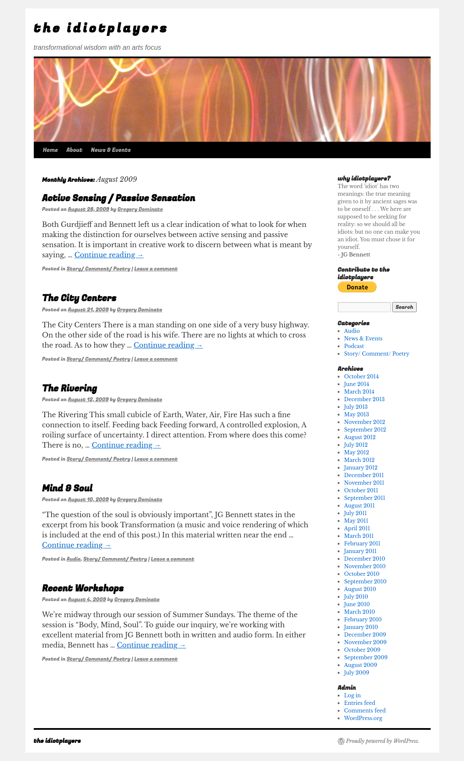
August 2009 (360, 665)
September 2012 (365, 429)
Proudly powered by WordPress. (382, 741)
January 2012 (360, 467)
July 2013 (356, 407)
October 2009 (362, 650)
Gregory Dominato (140, 209)
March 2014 (359, 392)
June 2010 (357, 604)
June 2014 (356, 384)
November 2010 (364, 566)
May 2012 (356, 452)
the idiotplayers (101, 28)
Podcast (354, 346)
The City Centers (79, 298)
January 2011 (360, 551)
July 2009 (356, 672)
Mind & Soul (67, 488)
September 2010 (365, 581)
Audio (74, 559)
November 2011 (364, 483)
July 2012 (356, 445)
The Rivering (69, 388)
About (74, 150)
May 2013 (356, 414)
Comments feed (364, 710)
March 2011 (359, 536)
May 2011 (356, 521)
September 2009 (366, 657)
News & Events (111, 150)
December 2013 (364, 399)
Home (50, 150)
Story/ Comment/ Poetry (98, 269)
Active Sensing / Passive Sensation (118, 198)
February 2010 (363, 619)
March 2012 (359, 460)
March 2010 (359, 612)
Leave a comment (156, 269)
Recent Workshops (83, 588)
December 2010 (364, 559)
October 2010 (362, 574)
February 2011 (362, 543)
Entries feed (359, 703)
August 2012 (360, 437)
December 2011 (364, 475)
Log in (352, 695)
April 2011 (357, 528)
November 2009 (365, 642)
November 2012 (364, 422)
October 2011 (361, 490)
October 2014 (361, 376)
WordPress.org (363, 718)
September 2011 (364, 498)
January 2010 (361, 627)
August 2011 (359, 505)
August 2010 (360, 589)
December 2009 (365, 634)
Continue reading (109, 255)
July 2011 (355, 513)
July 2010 (356, 597)
